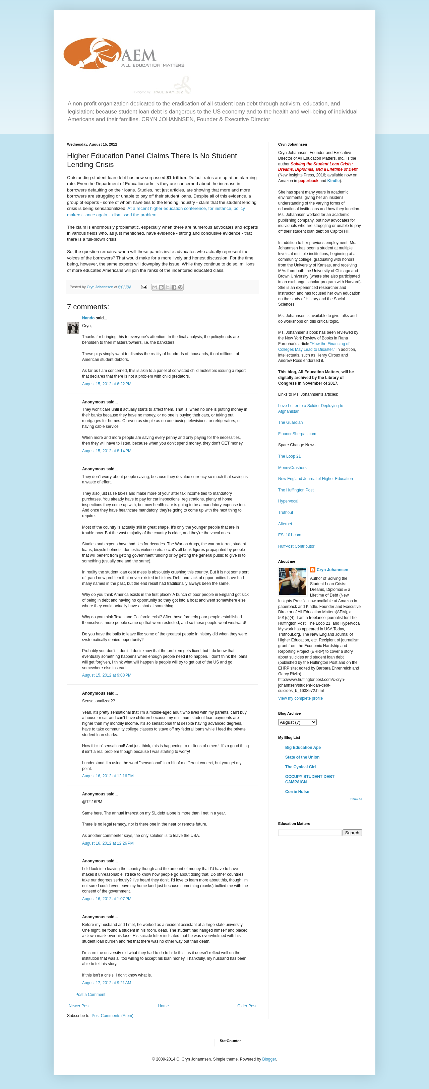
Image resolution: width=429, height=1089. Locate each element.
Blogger (269, 1059)
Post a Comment (90, 994)
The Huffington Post (296, 490)
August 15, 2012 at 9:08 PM (106, 675)
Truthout (285, 512)
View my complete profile (300, 698)
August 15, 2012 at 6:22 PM (106, 384)
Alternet (285, 524)
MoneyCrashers (292, 467)
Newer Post (79, 1006)
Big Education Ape (303, 747)
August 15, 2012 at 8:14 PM (106, 451)
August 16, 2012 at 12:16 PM (108, 776)
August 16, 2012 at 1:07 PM (106, 899)
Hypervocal (288, 501)
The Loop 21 (289, 456)
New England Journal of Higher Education (315, 478)
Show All (356, 799)
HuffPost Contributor (296, 546)
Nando (88, 318)
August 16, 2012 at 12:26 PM (108, 843)
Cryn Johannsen (332, 569)
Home (163, 1006)
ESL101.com (289, 535)
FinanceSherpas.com (297, 434)
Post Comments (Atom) (112, 1015)
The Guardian (290, 422)
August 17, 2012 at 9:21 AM (106, 983)
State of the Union (302, 757)
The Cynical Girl (300, 767)
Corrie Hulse (297, 791)
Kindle (333, 180)
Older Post (246, 1006)
